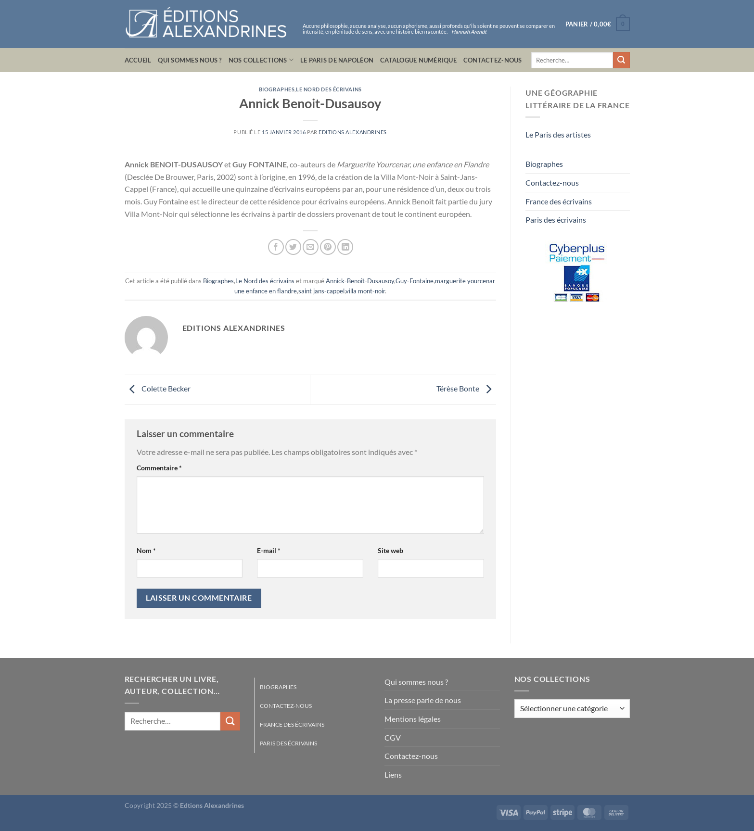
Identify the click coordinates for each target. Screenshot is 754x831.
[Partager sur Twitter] (293, 247)
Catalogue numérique (418, 60)
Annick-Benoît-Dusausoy (360, 281)
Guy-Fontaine (415, 281)
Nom (146, 550)
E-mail (269, 550)
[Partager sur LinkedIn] (345, 247)
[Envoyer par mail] (311, 247)
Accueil (138, 60)
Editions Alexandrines (353, 132)
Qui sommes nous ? (189, 60)
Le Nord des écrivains (329, 89)
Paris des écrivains (555, 219)
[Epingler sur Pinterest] (328, 247)
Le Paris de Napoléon (336, 60)
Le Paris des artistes (558, 134)
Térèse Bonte (466, 388)
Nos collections (261, 59)
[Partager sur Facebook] (276, 247)
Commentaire (159, 468)
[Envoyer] (621, 60)
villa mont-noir (365, 291)
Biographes (277, 89)
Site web (390, 550)
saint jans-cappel (321, 291)
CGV (392, 737)
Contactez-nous (492, 60)
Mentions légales (412, 718)
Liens (393, 774)
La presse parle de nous (422, 700)
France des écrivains (558, 201)
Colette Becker (158, 388)
